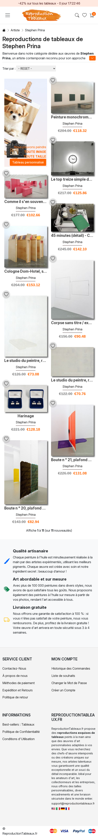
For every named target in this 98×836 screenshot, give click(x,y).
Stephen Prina (72, 123)
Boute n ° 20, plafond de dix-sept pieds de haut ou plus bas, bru (25, 508)
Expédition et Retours (17, 690)
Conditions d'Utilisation (18, 739)
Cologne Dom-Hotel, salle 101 (25, 271)
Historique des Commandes (70, 668)
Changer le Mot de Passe (69, 683)
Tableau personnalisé (28, 162)
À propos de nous (15, 676)
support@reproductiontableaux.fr (73, 803)
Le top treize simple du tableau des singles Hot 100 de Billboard (72, 179)
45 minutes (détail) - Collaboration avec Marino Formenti (72, 236)
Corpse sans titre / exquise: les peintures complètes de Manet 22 (72, 323)
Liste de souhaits (63, 676)
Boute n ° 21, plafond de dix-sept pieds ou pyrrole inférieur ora (72, 460)
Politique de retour (15, 697)
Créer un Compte (63, 690)
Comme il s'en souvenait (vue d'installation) (25, 202)
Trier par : (8, 68)
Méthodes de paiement (18, 683)
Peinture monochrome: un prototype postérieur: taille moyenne (72, 117)
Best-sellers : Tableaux (18, 724)
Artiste (15, 30)
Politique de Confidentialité (21, 732)
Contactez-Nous (14, 668)
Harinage (26, 416)
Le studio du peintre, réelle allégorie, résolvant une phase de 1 (25, 361)
